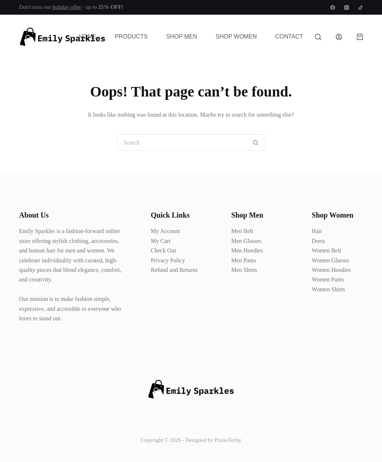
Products (131, 36)
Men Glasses (246, 241)
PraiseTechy (227, 440)
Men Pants (243, 260)
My (155, 241)
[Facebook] (332, 7)
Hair (317, 231)
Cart (164, 241)
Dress (318, 241)
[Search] (318, 37)
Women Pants (328, 279)
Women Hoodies (331, 270)
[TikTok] (360, 7)
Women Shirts (328, 289)
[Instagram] (346, 7)
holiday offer (67, 7)
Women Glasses (330, 260)
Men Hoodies (247, 250)
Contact (289, 36)
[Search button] (256, 142)
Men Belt (242, 231)
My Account (165, 231)
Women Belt (326, 250)
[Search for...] (183, 142)
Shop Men (181, 36)
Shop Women (236, 36)
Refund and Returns (174, 270)
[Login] (339, 37)
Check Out (163, 250)
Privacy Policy (168, 260)
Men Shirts (244, 270)
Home (87, 36)
